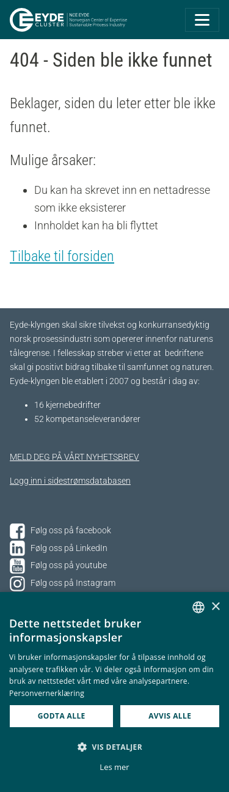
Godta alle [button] (61, 716)
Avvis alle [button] (169, 716)
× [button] (215, 607)
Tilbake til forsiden (62, 256)
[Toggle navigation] (202, 20)
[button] (114, 747)
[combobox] (198, 607)
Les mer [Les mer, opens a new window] (114, 766)
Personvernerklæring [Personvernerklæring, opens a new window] (46, 693)
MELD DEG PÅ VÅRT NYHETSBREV (74, 457)
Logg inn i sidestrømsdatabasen (70, 481)
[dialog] (114, 692)
